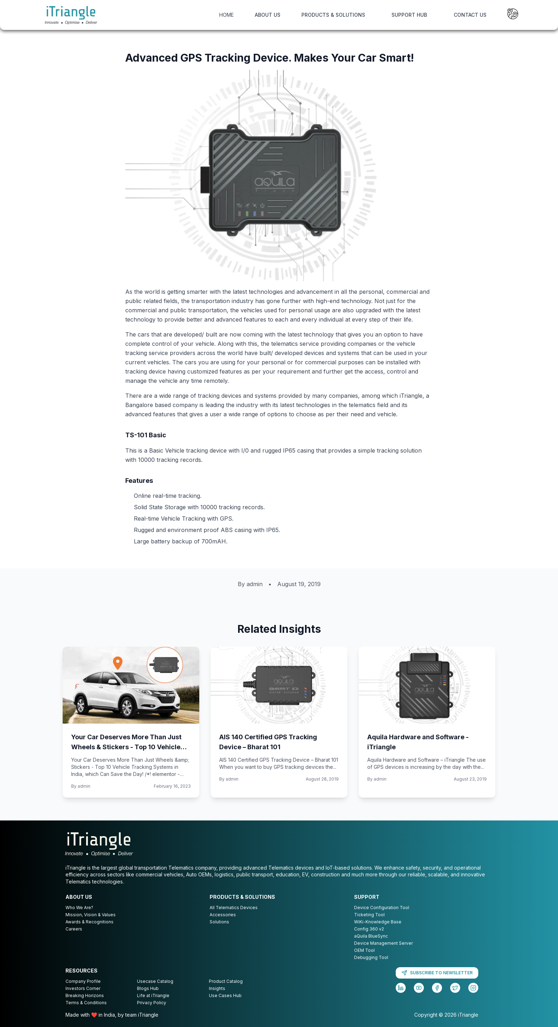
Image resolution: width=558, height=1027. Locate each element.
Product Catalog (226, 981)
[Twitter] (455, 988)
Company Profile (83, 981)
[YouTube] (419, 988)
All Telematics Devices (234, 907)
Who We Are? (79, 907)
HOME (226, 15)
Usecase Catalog (155, 981)
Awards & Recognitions (89, 921)
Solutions (219, 921)
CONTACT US (470, 15)
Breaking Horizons (84, 995)
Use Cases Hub (225, 995)
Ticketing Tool (369, 914)
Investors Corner (82, 988)
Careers (73, 929)
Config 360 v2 (369, 929)
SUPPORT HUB (409, 15)
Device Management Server (383, 943)
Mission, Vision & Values (90, 914)
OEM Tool (364, 950)
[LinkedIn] (401, 988)
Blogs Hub (148, 988)
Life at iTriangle (153, 995)
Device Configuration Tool (381, 907)
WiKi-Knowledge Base (377, 921)
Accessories (223, 914)
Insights (217, 988)
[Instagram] (473, 988)
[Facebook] (437, 988)
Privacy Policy (151, 1002)
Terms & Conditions (86, 1002)
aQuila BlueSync (371, 936)
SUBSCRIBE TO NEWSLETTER (437, 973)
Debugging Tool (371, 957)
